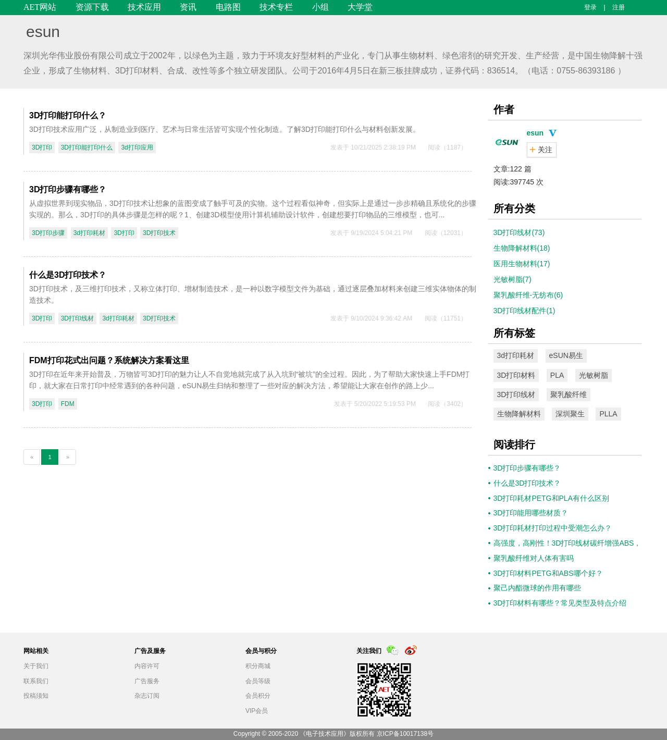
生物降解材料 (519, 414)
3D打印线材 (77, 318)
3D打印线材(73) (519, 232)
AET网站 (39, 7)
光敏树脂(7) (512, 279)
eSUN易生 (566, 355)
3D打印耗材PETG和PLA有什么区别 (551, 498)
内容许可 (146, 666)
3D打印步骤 (48, 233)
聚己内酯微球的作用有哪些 (537, 588)
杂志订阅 (146, 695)
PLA (557, 375)
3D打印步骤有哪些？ (67, 189)
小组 (320, 7)
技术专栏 (276, 7)
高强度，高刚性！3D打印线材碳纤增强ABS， (567, 543)
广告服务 (146, 681)
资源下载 (92, 7)
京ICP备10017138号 (405, 733)
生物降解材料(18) (521, 248)
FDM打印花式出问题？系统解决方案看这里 (109, 360)
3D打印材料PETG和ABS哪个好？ (548, 573)
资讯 (188, 7)
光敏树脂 (593, 375)
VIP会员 (256, 710)
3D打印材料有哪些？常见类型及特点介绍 (560, 603)
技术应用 (144, 7)
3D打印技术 (159, 233)
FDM (68, 404)
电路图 (228, 7)
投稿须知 (35, 695)
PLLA (608, 414)
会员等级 (257, 681)
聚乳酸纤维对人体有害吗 (533, 558)
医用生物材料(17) (521, 264)
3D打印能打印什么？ (67, 115)
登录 (590, 7)
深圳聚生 (570, 414)
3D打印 (42, 147)
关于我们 (35, 666)
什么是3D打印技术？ (67, 274)
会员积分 (257, 695)
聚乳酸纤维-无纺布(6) (528, 295)
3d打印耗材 (89, 233)
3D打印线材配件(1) (524, 310)
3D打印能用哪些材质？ (531, 513)
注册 (618, 7)
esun (43, 31)
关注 (545, 149)
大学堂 (360, 7)
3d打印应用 (137, 147)
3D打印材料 (516, 375)
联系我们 (35, 681)
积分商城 (257, 666)
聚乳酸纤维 (568, 394)
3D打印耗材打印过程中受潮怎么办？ (552, 528)
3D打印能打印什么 (87, 147)
